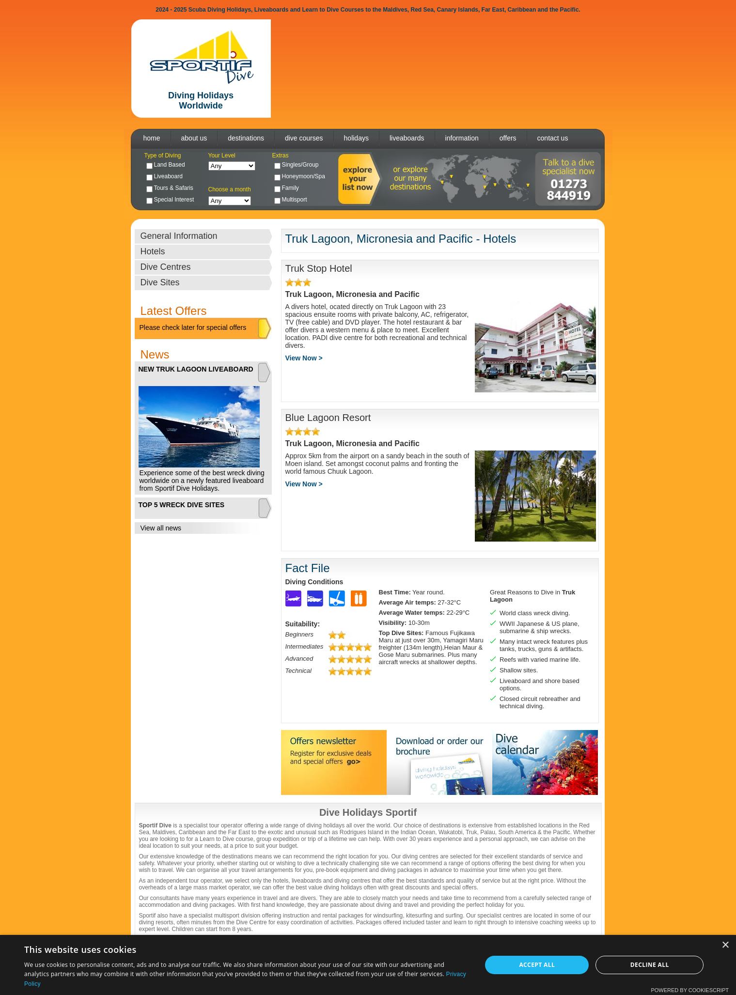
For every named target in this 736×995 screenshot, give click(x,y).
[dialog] (368, 965)
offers (508, 138)
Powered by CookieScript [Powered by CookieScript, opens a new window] (690, 990)
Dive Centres (166, 267)
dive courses (304, 138)
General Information (179, 236)
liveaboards (407, 138)
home (151, 138)
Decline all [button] (649, 965)
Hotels (153, 251)
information (462, 138)
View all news (161, 528)
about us (194, 138)
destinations (246, 138)
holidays (356, 138)
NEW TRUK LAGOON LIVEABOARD (196, 369)
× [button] (725, 945)
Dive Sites (160, 282)
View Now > (304, 358)
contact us (552, 138)
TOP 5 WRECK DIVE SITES (182, 505)
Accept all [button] (537, 965)
